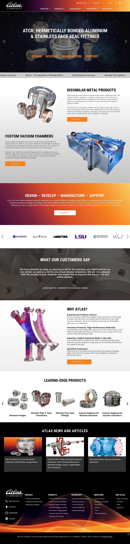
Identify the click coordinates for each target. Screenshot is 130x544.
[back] (2, 403)
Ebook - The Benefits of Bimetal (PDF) (47, 75)
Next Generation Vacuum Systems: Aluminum (105, 460)
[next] (127, 403)
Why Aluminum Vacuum (86, 75)
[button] (2, 236)
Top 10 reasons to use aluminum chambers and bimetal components (21, 460)
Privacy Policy (106, 537)
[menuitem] (97, 3)
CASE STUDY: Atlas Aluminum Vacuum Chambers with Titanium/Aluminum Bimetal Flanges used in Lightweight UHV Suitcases (65, 463)
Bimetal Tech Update (118, 75)
